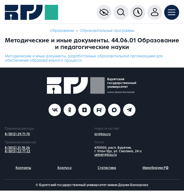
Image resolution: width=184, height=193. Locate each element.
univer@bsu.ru (105, 154)
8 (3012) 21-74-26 (17, 147)
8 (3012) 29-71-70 (17, 134)
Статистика (107, 167)
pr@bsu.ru (102, 134)
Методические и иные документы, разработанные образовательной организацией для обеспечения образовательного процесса (84, 58)
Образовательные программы (107, 31)
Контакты (23, 167)
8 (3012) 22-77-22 (17, 151)
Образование (62, 31)
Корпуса (64, 167)
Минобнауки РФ (155, 167)
